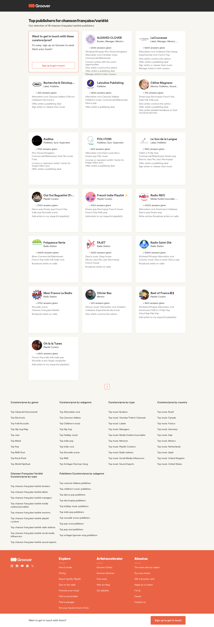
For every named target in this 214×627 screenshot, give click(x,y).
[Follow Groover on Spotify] (27, 566)
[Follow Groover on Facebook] (17, 566)
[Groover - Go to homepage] (35, 560)
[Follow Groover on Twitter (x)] (32, 566)
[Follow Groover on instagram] (12, 566)
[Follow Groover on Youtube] (22, 566)
